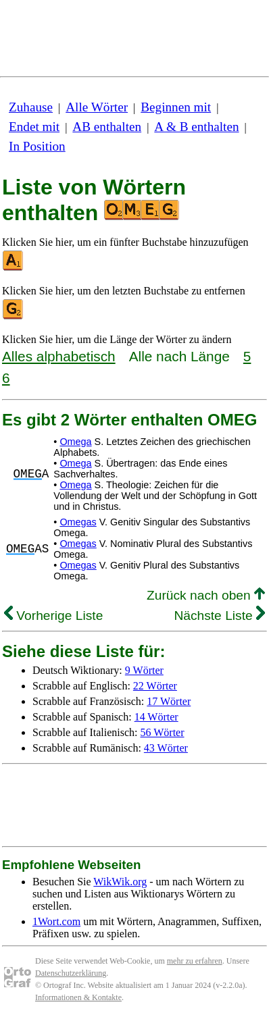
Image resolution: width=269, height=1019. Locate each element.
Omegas (77, 522)
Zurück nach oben (206, 595)
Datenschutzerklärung (70, 973)
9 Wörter (144, 670)
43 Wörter (166, 748)
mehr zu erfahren (194, 961)
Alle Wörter (97, 107)
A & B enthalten (196, 127)
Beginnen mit (176, 107)
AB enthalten (106, 127)
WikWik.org (120, 881)
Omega (75, 441)
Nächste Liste (219, 615)
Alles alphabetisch (59, 356)
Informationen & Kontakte (78, 997)
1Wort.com (56, 921)
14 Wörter (156, 717)
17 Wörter (169, 701)
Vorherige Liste (53, 615)
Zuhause (31, 107)
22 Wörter (155, 685)
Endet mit (34, 127)
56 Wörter (163, 732)
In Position (37, 146)
